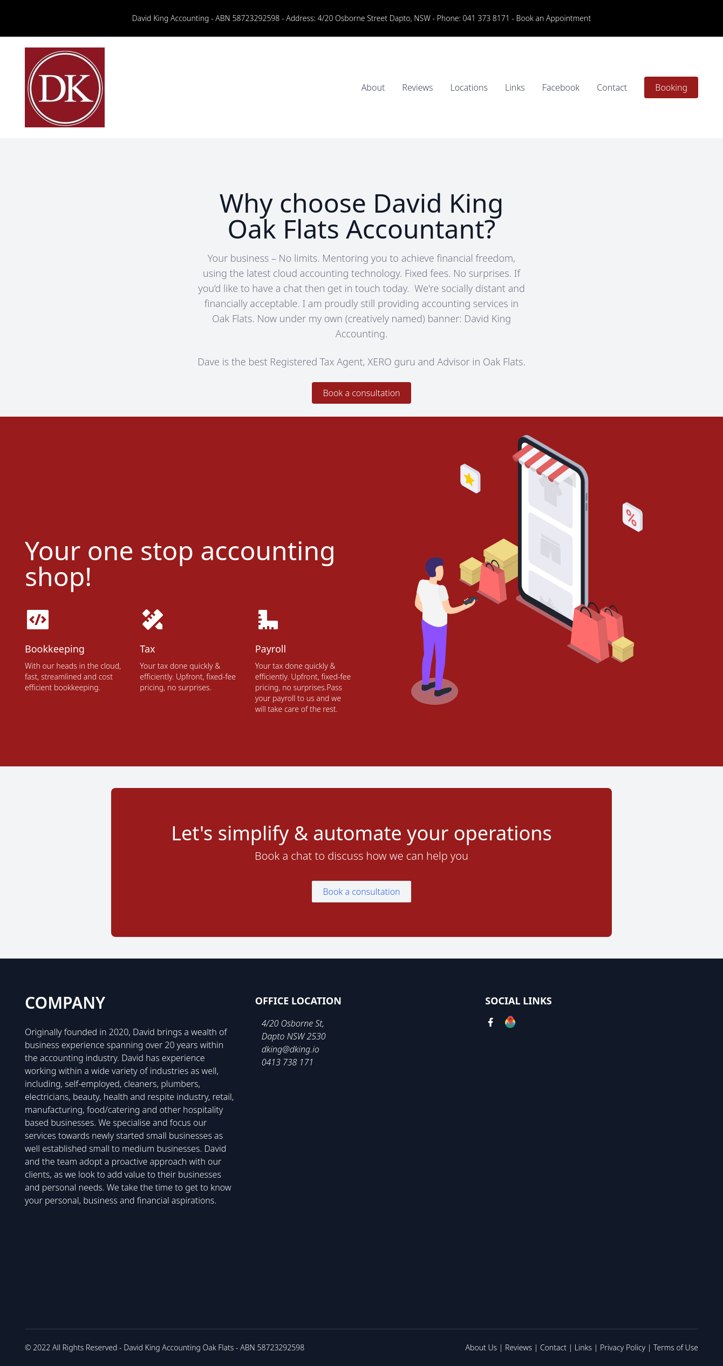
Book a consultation (361, 393)
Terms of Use (675, 1347)
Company (65, 1002)
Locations (468, 87)
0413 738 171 (287, 1062)
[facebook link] (490, 1023)
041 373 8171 (486, 18)
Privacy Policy (622, 1347)
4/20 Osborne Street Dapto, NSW (374, 18)
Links (515, 87)
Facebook (560, 87)
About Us (481, 1347)
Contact (612, 87)
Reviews (417, 87)
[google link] (510, 1023)
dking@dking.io (290, 1049)
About (373, 87)
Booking (671, 87)
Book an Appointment (553, 18)
